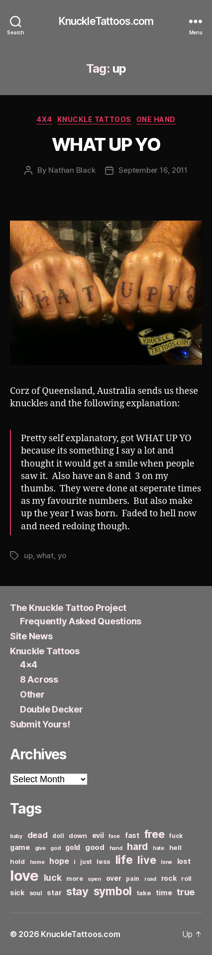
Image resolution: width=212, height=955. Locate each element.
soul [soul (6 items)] (35, 893)
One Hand (156, 119)
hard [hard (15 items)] (137, 846)
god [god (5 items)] (55, 848)
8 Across (39, 679)
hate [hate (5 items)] (158, 848)
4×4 (28, 664)
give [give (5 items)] (40, 848)
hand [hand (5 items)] (115, 848)
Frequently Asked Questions (80, 621)
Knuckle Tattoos (94, 119)
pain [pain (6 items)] (132, 878)
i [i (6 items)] (75, 861)
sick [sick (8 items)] (17, 892)
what (45, 555)
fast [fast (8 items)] (132, 835)
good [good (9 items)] (95, 847)
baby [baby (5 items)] (16, 836)
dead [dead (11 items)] (37, 835)
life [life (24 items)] (124, 859)
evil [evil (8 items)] (98, 835)
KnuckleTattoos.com (106, 21)
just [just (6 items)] (86, 861)
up (28, 555)
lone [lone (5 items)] (166, 862)
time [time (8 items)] (164, 892)
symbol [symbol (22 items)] (113, 891)
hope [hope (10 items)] (59, 861)
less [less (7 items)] (103, 861)
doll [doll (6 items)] (58, 835)
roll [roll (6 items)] (186, 878)
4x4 (44, 119)
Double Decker (51, 709)
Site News (31, 636)
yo (62, 555)
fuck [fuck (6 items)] (176, 835)
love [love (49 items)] (24, 875)
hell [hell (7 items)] (175, 847)
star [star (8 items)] (54, 892)
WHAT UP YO (106, 144)
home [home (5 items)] (37, 862)
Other (32, 694)
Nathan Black (71, 170)
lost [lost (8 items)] (184, 861)
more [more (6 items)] (74, 878)
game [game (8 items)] (20, 847)
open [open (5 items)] (94, 879)
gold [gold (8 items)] (72, 847)
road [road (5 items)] (150, 879)
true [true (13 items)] (186, 891)
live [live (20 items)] (146, 859)
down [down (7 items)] (78, 835)
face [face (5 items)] (114, 836)
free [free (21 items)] (154, 834)
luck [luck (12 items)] (53, 877)
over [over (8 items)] (113, 878)
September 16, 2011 (152, 170)
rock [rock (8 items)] (169, 878)
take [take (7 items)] (144, 893)
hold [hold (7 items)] (17, 861)
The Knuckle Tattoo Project (68, 607)
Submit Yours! (40, 724)
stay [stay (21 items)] (77, 891)
